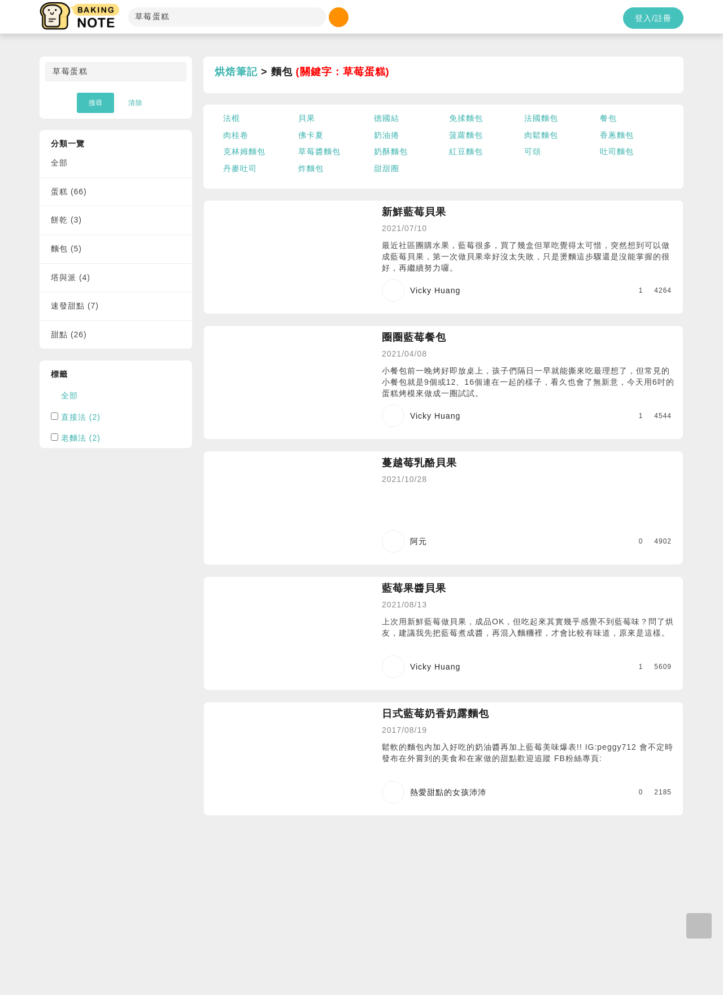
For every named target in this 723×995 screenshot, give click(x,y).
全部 (59, 162)
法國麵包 (541, 118)
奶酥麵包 (391, 151)
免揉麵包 (466, 118)
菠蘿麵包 (466, 135)
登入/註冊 (653, 18)
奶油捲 (386, 135)
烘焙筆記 (236, 71)
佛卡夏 (311, 135)
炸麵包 (311, 168)
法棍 (231, 118)
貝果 (306, 118)
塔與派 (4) (70, 277)
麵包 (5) (66, 248)
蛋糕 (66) (69, 191)
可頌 (532, 151)
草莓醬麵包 (319, 151)
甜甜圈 (386, 168)
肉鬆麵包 (541, 135)
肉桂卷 (236, 135)
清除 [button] (135, 103)
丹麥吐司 (240, 168)
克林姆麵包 (244, 151)
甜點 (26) (69, 334)
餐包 (608, 118)
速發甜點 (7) (75, 305)
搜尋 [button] (95, 103)
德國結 (386, 118)
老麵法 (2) (81, 437)
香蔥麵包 (617, 135)
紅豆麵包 (466, 151)
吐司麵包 (617, 151)
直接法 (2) (81, 417)
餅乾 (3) (66, 219)
